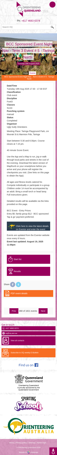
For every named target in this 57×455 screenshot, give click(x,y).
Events (32, 73)
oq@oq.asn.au (11, 333)
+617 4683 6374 (31, 20)
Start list (17, 259)
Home (25, 73)
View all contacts (17, 341)
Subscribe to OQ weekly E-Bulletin (24, 353)
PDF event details (19, 293)
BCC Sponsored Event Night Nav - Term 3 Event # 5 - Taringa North (28, 50)
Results (17, 271)
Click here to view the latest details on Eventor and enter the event (32, 228)
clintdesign (34, 452)
